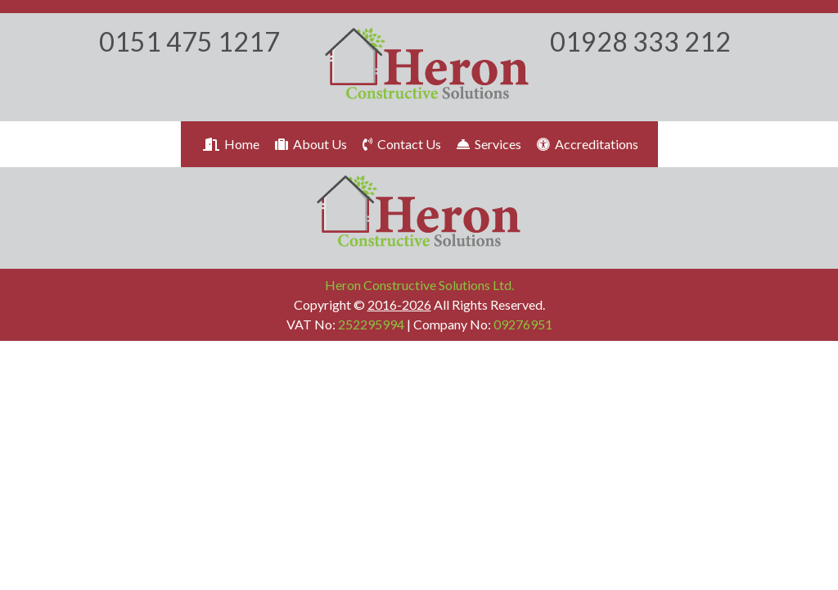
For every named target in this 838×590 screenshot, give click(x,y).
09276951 (522, 324)
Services (487, 144)
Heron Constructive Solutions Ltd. (419, 285)
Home (229, 144)
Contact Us (400, 144)
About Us (310, 144)
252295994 (371, 324)
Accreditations (586, 144)
